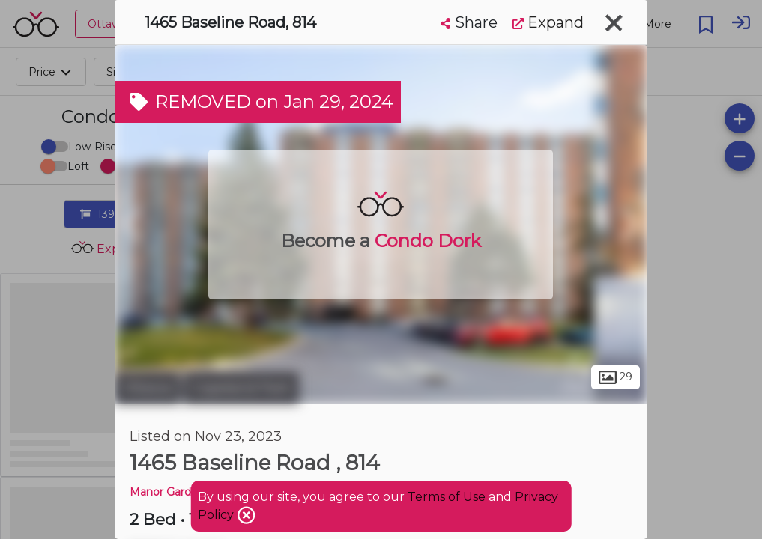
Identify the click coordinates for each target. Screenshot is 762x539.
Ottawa (147, 388)
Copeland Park (241, 388)
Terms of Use (447, 497)
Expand (548, 22)
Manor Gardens (170, 492)
